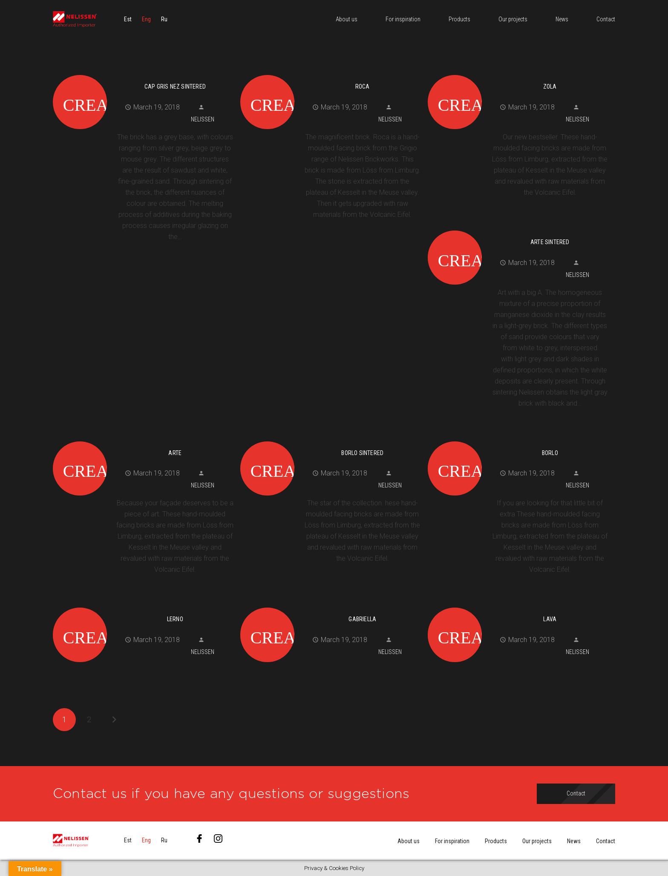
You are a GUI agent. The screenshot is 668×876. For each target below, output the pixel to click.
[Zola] (518, 73)
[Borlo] (518, 440)
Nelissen (202, 119)
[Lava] (518, 606)
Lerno (175, 619)
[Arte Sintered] (518, 229)
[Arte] (143, 440)
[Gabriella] (330, 606)
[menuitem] (128, 19)
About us (408, 841)
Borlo (550, 453)
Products (496, 841)
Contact (605, 841)
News (574, 841)
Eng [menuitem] (146, 19)
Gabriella (362, 619)
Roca (362, 86)
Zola (550, 86)
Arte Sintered (550, 242)
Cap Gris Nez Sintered (175, 86)
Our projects (537, 841)
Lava (549, 619)
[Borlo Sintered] (330, 440)
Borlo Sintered (362, 453)
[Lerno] (143, 606)
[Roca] (330, 73)
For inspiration (452, 841)
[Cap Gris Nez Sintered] (143, 73)
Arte (174, 453)
